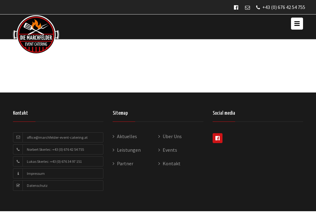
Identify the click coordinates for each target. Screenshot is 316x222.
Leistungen (129, 150)
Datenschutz (37, 185)
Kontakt (172, 163)
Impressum (36, 173)
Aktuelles (127, 136)
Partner (125, 163)
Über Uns (172, 136)
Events (170, 150)
